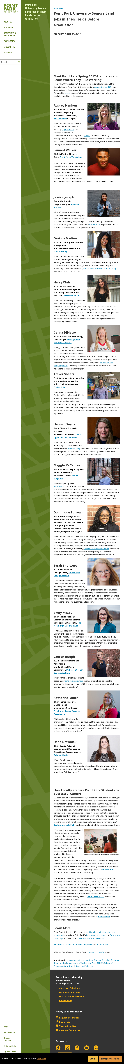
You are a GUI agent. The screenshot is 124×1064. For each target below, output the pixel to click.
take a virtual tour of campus (91, 938)
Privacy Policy (64, 1000)
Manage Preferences (110, 1058)
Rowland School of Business (106, 960)
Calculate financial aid (68, 1030)
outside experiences (74, 681)
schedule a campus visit (83, 944)
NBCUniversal (60, 118)
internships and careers (96, 935)
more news (58, 9)
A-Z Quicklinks (10, 1046)
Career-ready (9, 41)
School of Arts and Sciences (81, 966)
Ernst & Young (60, 251)
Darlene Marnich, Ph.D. (64, 825)
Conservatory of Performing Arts (81, 963)
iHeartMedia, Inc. (72, 295)
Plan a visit (63, 1022)
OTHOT (99, 963)
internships (59, 486)
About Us (8, 21)
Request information (63, 944)
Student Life (9, 47)
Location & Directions (68, 992)
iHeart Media (59, 963)
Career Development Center (96, 548)
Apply (6, 1026)
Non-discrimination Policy (70, 996)
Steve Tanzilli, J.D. (95, 896)
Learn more (41, 1059)
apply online (102, 944)
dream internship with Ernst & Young (99, 268)
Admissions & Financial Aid (10, 34)
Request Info (9, 1032)
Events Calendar (7, 1039)
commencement (73, 960)
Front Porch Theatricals (71, 157)
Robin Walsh (104, 916)
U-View (87, 135)
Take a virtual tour (66, 1026)
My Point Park (10, 1052)
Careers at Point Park (68, 988)
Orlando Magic (61, 755)
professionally (73, 448)
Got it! (92, 1058)
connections (94, 224)
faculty (68, 93)
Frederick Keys (60, 387)
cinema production (96, 952)
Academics (8, 27)
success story (87, 960)
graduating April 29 (102, 87)
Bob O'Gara (107, 869)
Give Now (8, 52)
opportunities (68, 129)
